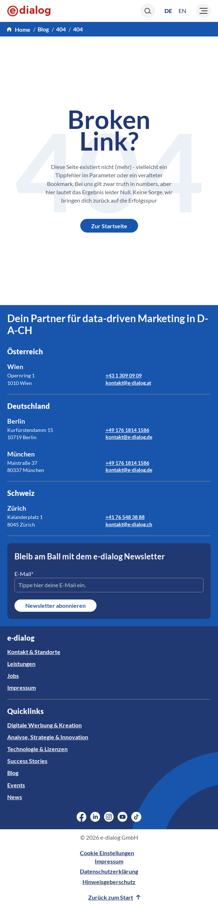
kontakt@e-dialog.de (129, 437)
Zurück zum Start (114, 897)
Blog (12, 772)
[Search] (148, 11)
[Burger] (203, 11)
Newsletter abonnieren (55, 605)
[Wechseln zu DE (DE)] (168, 11)
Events (16, 784)
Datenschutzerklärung (109, 871)
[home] (18, 29)
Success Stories (27, 760)
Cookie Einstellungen (107, 852)
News (14, 796)
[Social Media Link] (81, 817)
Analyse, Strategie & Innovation (47, 736)
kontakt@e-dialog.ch (129, 524)
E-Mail (23, 573)
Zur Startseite (109, 225)
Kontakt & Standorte (33, 651)
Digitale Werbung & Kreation (44, 725)
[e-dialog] (29, 11)
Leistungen (21, 663)
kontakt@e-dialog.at (128, 383)
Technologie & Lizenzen (37, 748)
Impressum (21, 687)
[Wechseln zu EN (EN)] (182, 11)
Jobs (13, 675)
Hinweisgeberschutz (109, 881)
